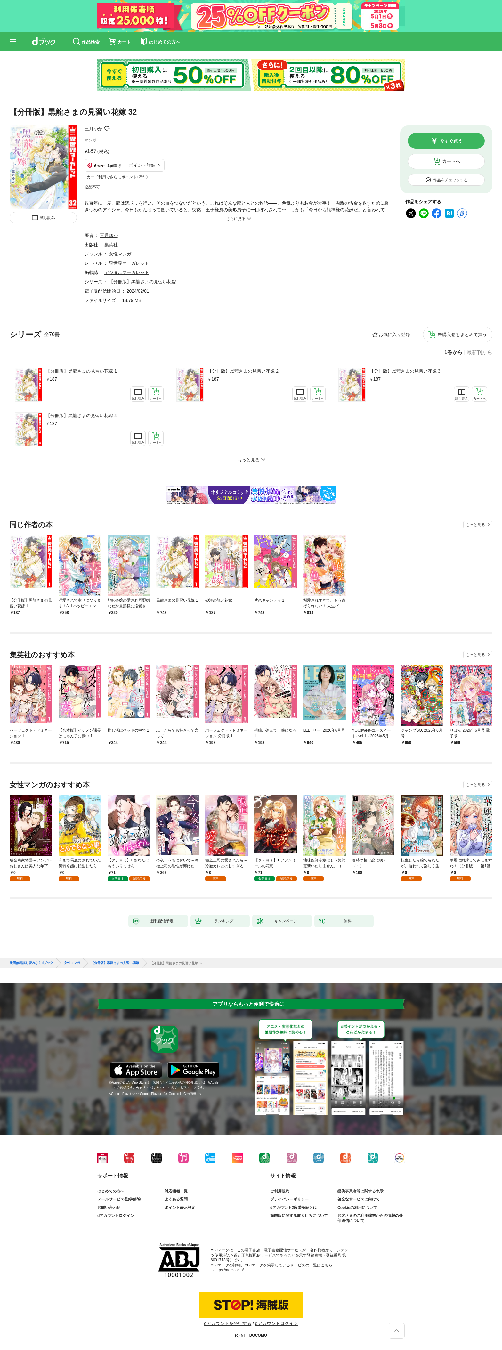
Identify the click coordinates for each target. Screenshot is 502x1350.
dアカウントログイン (115, 1215)
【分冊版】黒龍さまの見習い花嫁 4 (81, 415)
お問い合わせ (108, 1207)
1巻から (453, 352)
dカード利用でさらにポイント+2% (114, 177)
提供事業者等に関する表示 (360, 1191)
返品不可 (92, 187)
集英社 (111, 244)
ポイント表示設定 (180, 1207)
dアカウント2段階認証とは (293, 1207)
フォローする (107, 128)
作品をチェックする (450, 180)
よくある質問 (176, 1199)
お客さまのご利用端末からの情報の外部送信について (370, 1218)
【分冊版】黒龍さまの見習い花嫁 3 (405, 371)
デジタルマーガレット (126, 272)
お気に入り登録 (394, 334)
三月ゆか (93, 128)
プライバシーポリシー (289, 1199)
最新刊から (479, 352)
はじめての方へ (110, 1191)
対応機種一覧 (176, 1191)
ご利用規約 (279, 1191)
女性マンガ (120, 253)
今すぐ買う (451, 140)
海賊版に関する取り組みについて (299, 1215)
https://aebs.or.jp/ (229, 1270)
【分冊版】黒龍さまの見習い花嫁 (142, 281)
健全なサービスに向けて (358, 1199)
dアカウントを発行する (227, 1323)
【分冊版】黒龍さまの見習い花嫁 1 (81, 371)
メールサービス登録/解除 (119, 1199)
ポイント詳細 (142, 165)
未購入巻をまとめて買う (462, 334)
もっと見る (475, 524)
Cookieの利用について (357, 1207)
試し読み (47, 217)
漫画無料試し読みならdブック (31, 963)
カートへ (451, 161)
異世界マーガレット (129, 263)
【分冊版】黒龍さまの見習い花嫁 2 (243, 371)
